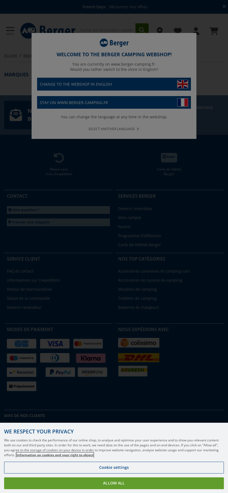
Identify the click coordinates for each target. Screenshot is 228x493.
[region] (114, 458)
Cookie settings (114, 467)
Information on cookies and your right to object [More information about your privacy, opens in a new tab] (54, 455)
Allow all (114, 483)
